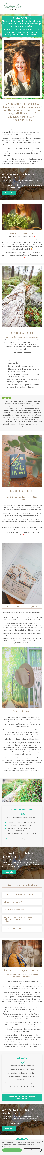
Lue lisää (31, 1144)
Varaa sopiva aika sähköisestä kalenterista (22, 1097)
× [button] (42, 1141)
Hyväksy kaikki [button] (12, 1150)
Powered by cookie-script (7, 1153)
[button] (22, 1146)
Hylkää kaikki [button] (32, 1150)
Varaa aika (9, 193)
